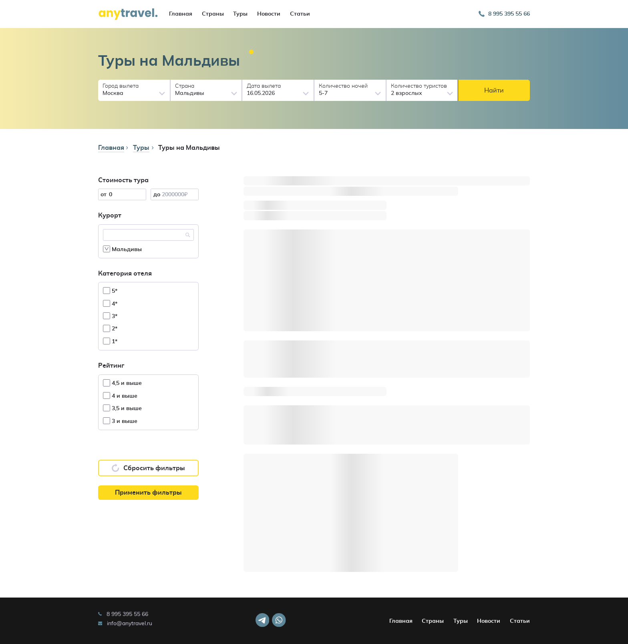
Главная (180, 14)
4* (110, 303)
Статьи (300, 14)
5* (110, 290)
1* (110, 341)
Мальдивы (122, 249)
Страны (213, 14)
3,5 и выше (122, 408)
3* (110, 315)
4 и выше (120, 395)
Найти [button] (494, 90)
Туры (240, 14)
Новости (268, 14)
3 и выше (120, 420)
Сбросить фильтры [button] (148, 468)
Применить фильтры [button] (148, 492)
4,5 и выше (122, 382)
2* (110, 328)
